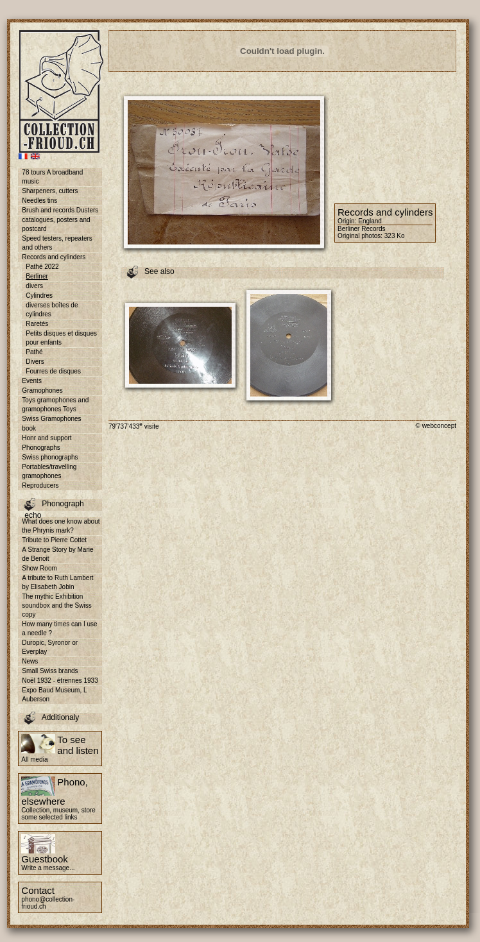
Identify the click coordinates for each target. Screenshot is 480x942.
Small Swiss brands (50, 670)
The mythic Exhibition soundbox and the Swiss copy (56, 605)
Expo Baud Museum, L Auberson (54, 695)
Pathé (34, 351)
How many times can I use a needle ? (59, 629)
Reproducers (40, 485)
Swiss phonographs (50, 457)
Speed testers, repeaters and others (57, 243)
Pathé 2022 (42, 266)
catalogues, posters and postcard (56, 224)
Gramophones (42, 390)
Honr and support (46, 437)
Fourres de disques (53, 371)
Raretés (37, 323)
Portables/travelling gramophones (49, 471)
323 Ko (394, 235)
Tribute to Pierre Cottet (54, 540)
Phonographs (41, 447)
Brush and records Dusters (60, 210)
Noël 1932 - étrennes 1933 (60, 680)
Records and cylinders (53, 257)
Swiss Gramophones (51, 418)
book (29, 428)
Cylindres (39, 295)
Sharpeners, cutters (50, 190)
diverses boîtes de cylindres (52, 310)
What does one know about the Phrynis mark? (60, 526)
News (30, 661)
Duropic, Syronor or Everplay (50, 647)
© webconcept (435, 425)
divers (34, 285)
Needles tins (39, 200)
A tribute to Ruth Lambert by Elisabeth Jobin (57, 582)
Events (32, 380)
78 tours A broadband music (52, 177)
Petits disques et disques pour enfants (61, 338)
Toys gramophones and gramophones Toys (55, 405)
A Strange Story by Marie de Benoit (57, 554)
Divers (35, 361)
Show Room (39, 568)
